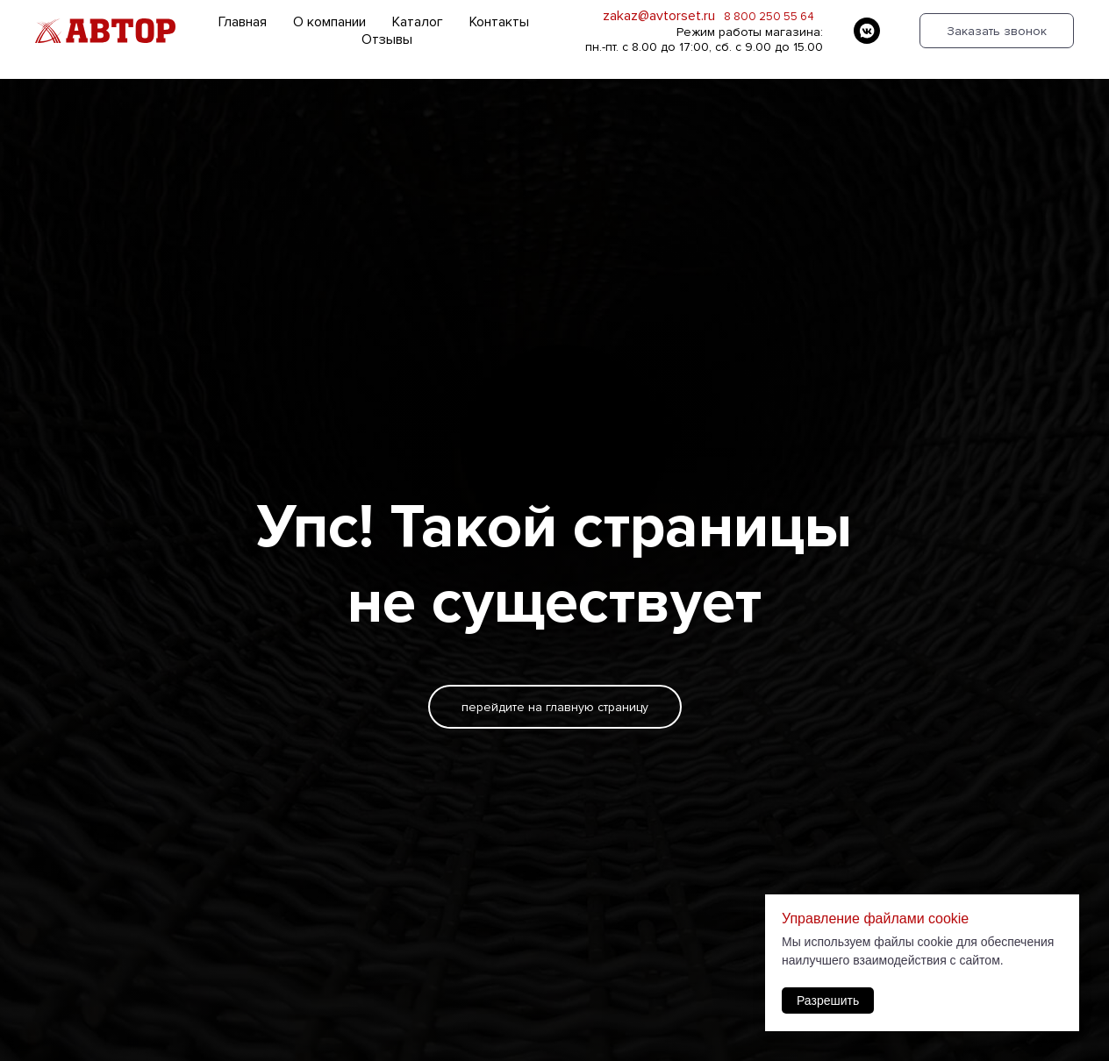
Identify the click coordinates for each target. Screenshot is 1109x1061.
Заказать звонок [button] (997, 31)
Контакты (499, 22)
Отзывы (386, 39)
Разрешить (828, 1000)
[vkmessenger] (867, 31)
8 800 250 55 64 (769, 17)
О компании (329, 22)
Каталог (417, 22)
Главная (242, 22)
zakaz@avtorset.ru (659, 16)
